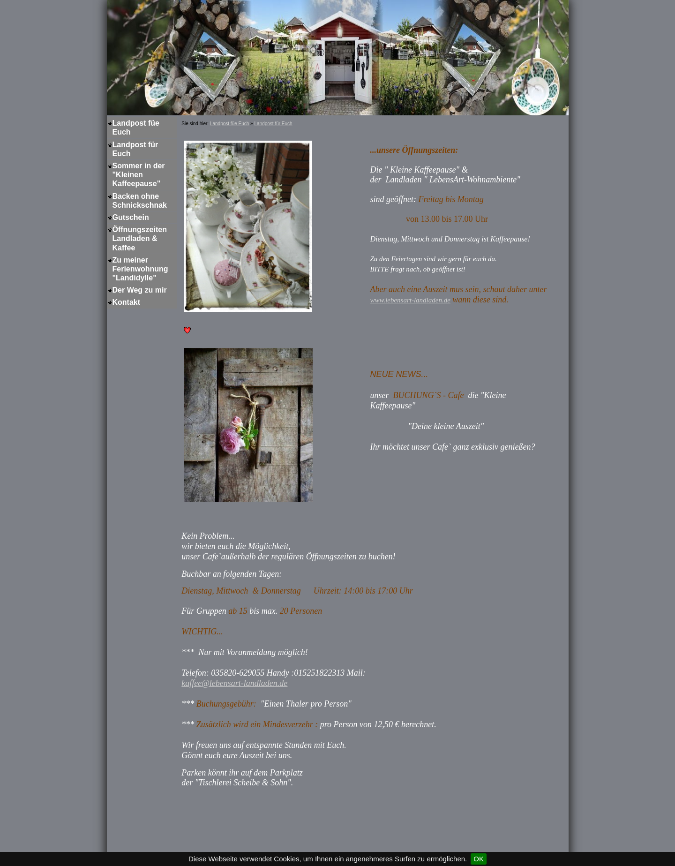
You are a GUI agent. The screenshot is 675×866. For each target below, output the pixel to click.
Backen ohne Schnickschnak (139, 200)
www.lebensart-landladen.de (410, 300)
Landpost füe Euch (135, 127)
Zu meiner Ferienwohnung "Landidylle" (140, 269)
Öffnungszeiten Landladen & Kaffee (139, 238)
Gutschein (130, 217)
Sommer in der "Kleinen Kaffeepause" (138, 175)
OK (478, 859)
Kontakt (126, 302)
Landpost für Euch (135, 149)
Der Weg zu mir (139, 290)
